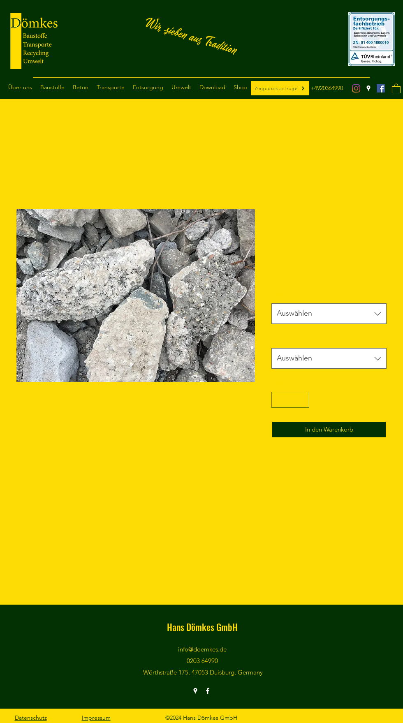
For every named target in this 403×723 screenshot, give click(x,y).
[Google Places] (368, 88)
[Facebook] (381, 88)
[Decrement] (278, 399)
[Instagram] (356, 88)
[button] (20, 87)
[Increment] (302, 399)
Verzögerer (289, 338)
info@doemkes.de (279, 88)
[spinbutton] (290, 399)
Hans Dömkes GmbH (202, 626)
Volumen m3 (291, 293)
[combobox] (329, 313)
